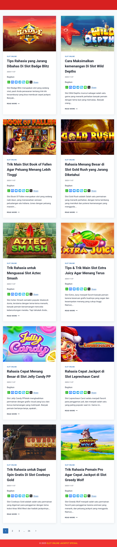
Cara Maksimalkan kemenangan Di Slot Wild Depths (84, 66)
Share (35, 82)
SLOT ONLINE (12, 56)
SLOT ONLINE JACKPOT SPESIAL (62, 543)
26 (29, 531)
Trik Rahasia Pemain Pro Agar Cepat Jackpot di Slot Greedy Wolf (85, 475)
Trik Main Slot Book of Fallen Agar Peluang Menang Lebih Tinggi (29, 169)
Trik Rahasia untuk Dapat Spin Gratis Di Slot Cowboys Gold (28, 475)
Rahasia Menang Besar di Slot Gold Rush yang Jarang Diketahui (86, 169)
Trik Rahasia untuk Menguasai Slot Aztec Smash (24, 273)
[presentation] (29, 33)
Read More (13, 103)
